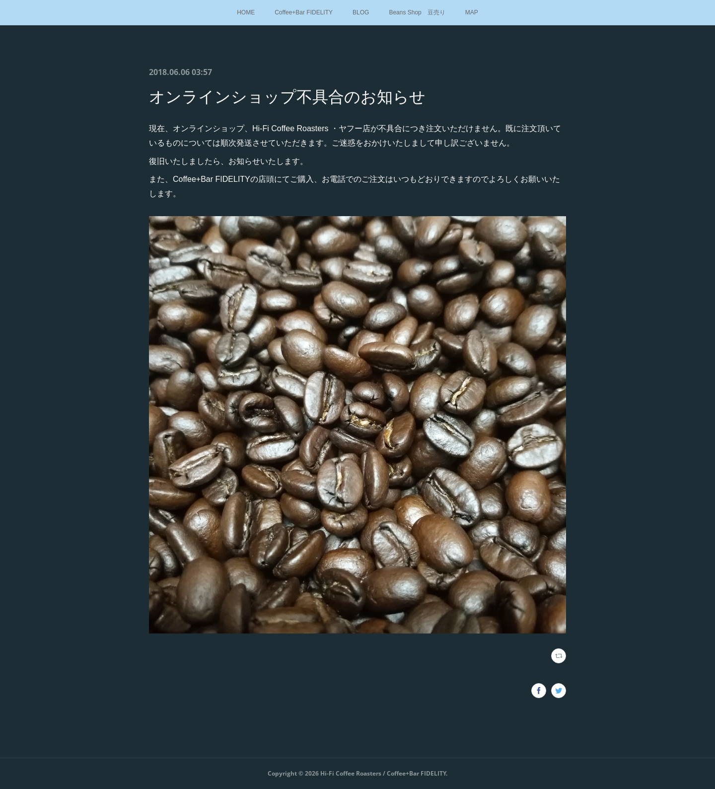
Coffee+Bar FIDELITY (304, 12)
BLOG (361, 12)
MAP (471, 12)
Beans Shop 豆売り (417, 12)
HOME (246, 12)
